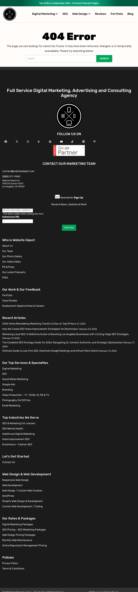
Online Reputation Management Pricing (24, 545)
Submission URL (11, 217)
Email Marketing (11, 405)
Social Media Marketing (15, 379)
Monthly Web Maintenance (17, 540)
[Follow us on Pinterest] (95, 141)
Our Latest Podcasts (13, 272)
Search (104, 58)
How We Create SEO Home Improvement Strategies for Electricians (40, 329)
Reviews (100, 14)
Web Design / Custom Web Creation (22, 490)
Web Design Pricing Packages (18, 534)
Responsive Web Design (15, 480)
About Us (7, 245)
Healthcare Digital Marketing (18, 433)
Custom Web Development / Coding (22, 506)
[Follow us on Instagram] (28, 141)
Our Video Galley (11, 261)
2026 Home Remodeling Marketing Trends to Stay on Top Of (36, 323)
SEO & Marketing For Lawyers (18, 423)
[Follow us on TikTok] (72, 141)
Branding (7, 389)
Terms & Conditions (13, 568)
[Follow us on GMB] (50, 141)
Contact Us (8, 462)
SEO (65, 14)
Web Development (12, 485)
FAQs (5, 277)
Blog (130, 14)
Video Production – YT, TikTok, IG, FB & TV (25, 395)
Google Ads (8, 384)
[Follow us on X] (17, 141)
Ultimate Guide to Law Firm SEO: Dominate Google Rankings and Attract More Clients (50, 350)
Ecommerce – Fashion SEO (17, 444)
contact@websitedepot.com (18, 171)
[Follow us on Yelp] (39, 141)
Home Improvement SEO (16, 439)
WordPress (8, 495)
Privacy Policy (10, 563)
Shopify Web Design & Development (22, 501)
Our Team (7, 251)
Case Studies (9, 300)
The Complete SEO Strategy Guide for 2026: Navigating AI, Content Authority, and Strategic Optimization (62, 342)
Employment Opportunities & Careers (23, 305)
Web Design (81, 14)
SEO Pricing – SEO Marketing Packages (24, 529)
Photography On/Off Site (16, 400)
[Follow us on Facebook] (6, 141)
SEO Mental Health (12, 428)
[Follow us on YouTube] (62, 141)
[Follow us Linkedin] (83, 141)
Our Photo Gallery (12, 256)
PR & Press (8, 267)
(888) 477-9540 (11, 176)
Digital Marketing (45, 14)
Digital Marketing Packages (17, 524)
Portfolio (117, 14)
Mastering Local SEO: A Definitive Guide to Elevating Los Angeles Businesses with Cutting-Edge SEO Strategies (65, 334)
